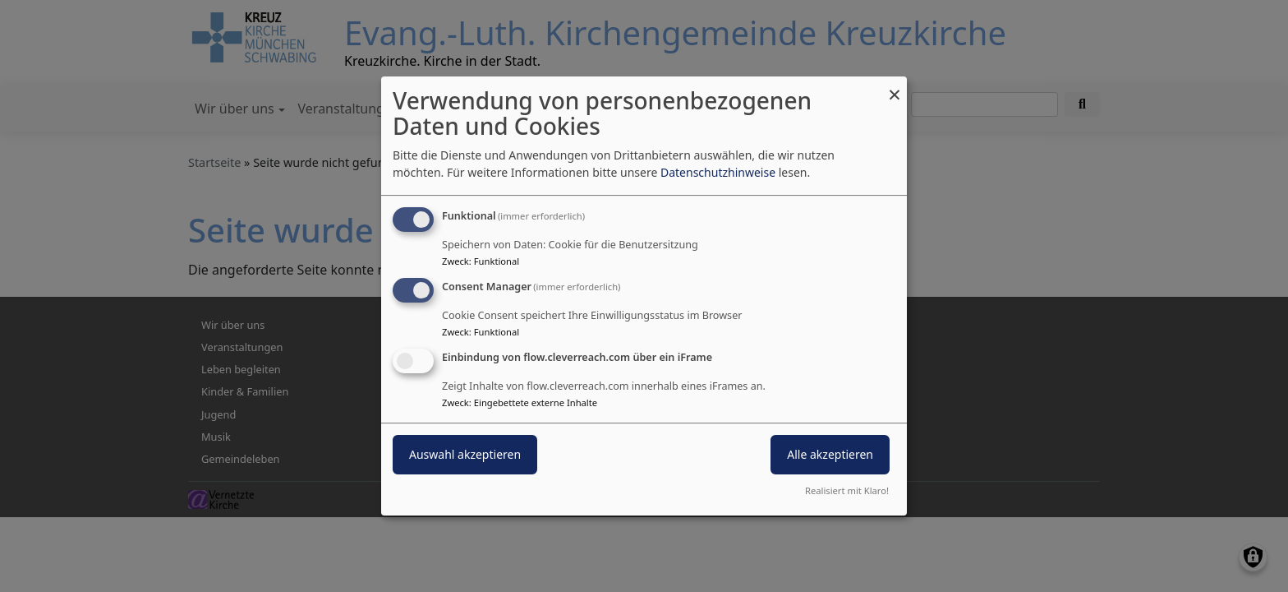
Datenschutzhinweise (717, 172)
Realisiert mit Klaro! (847, 490)
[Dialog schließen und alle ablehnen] (894, 86)
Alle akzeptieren (830, 454)
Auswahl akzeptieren (465, 454)
